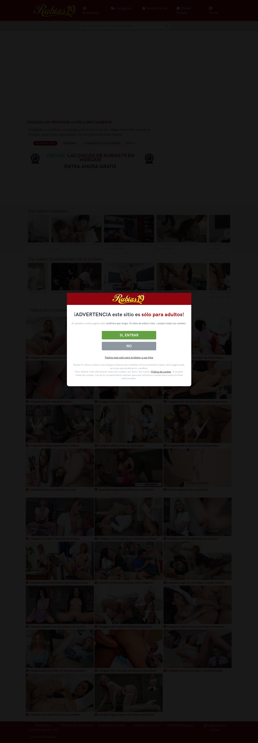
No (129, 346)
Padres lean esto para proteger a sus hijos (129, 357)
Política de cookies (161, 371)
